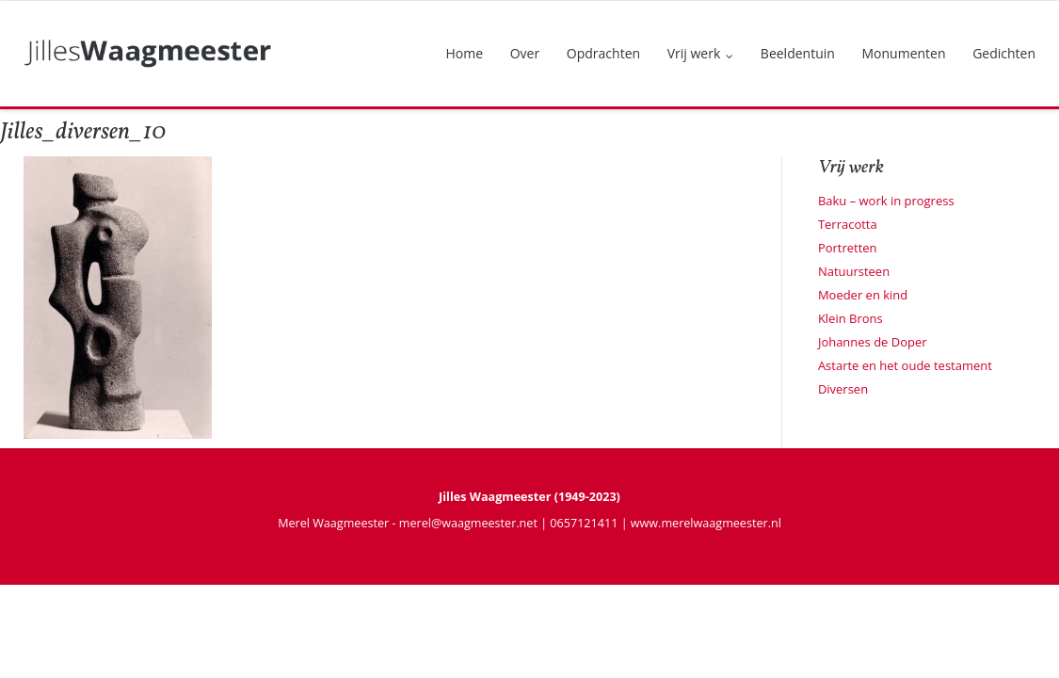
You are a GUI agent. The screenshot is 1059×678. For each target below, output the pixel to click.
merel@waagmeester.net (468, 523)
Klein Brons (850, 318)
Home (465, 53)
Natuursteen (854, 271)
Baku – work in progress (886, 200)
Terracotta (847, 224)
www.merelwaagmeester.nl (706, 523)
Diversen (843, 388)
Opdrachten (603, 53)
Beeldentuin (798, 53)
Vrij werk (694, 53)
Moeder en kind (862, 294)
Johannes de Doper (872, 341)
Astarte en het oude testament (905, 365)
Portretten (847, 247)
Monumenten (903, 53)
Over (524, 53)
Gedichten (1003, 53)
